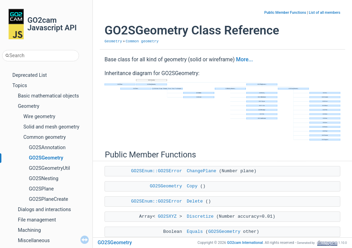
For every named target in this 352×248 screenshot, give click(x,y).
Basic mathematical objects (48, 96)
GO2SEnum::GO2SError (156, 171)
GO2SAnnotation (47, 148)
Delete (195, 201)
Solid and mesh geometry (51, 127)
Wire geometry (39, 117)
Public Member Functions (285, 12)
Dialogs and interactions (44, 210)
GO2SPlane (41, 189)
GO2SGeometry (46, 158)
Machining (29, 230)
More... (244, 59)
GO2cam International (245, 242)
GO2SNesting (43, 179)
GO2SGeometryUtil (49, 168)
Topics (19, 86)
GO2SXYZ (167, 216)
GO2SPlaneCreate (48, 199)
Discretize (200, 216)
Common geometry (44, 137)
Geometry (28, 106)
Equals (195, 231)
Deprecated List (29, 75)
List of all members (324, 12)
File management (37, 220)
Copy (192, 186)
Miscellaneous (34, 241)
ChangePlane (201, 171)
